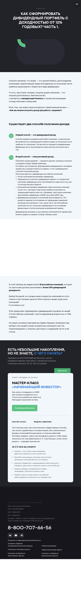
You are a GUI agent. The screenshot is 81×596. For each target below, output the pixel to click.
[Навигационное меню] (77, 4)
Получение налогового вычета (19, 549)
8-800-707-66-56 (29, 527)
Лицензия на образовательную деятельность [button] (24, 540)
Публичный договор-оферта (52, 550)
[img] (20, 495)
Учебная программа (49, 546)
